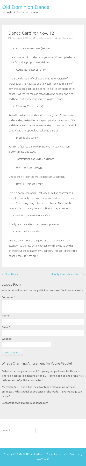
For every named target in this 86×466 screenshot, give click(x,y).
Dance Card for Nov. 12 (31, 32)
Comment (8, 297)
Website (7, 338)
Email (6, 327)
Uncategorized (44, 38)
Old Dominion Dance (25, 7)
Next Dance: (10, 274)
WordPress (43, 459)
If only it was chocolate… (68, 274)
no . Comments (66, 38)
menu (79, 6)
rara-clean (63, 454)
